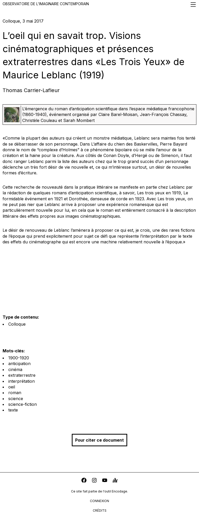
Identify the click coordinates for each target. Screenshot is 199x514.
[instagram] (94, 481)
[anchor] (115, 481)
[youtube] (104, 481)
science (15, 398)
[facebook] (84, 481)
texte (13, 410)
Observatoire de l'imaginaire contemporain (99, 4)
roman (14, 392)
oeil (11, 386)
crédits (99, 510)
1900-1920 (18, 357)
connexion (99, 501)
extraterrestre (21, 375)
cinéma (15, 369)
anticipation (19, 363)
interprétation (21, 381)
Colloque (17, 324)
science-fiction (22, 404)
